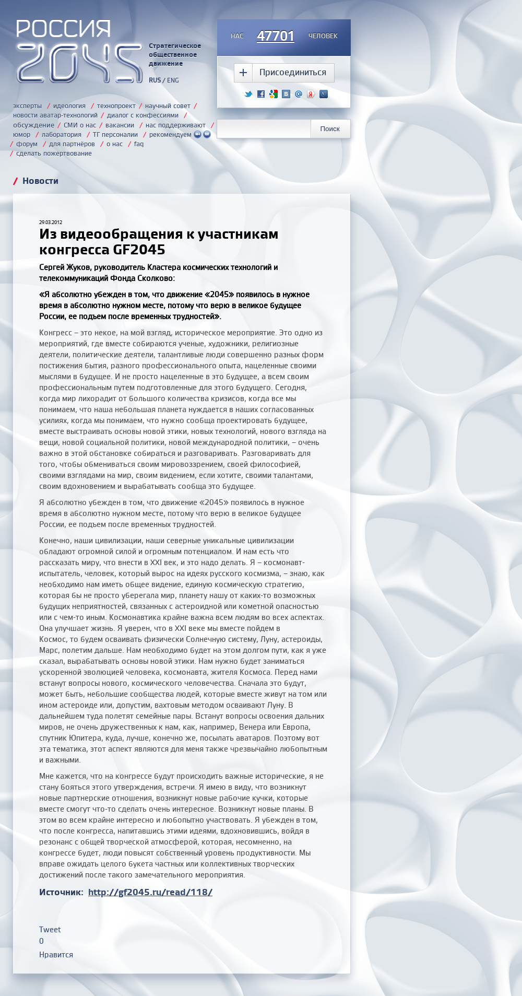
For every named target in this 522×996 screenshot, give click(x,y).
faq (139, 143)
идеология (69, 105)
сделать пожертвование (54, 153)
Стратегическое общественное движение (175, 54)
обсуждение (33, 125)
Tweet (50, 929)
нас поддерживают (176, 125)
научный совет (168, 105)
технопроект (116, 105)
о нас (114, 143)
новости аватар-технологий (55, 115)
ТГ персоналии (115, 134)
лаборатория (61, 134)
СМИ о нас (80, 125)
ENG (173, 80)
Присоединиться (292, 72)
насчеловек (284, 36)
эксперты (27, 105)
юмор (21, 134)
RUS (155, 80)
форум (27, 143)
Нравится (56, 954)
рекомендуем (180, 134)
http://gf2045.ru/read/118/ (150, 891)
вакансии (119, 125)
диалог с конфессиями (143, 115)
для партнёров (72, 143)
